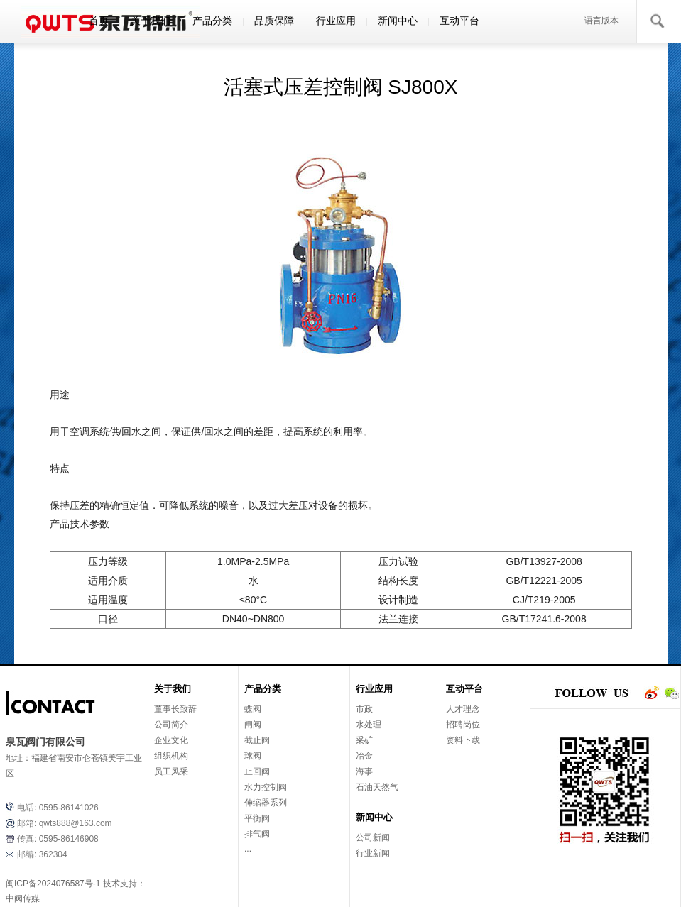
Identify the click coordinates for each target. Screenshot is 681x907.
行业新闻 (373, 853)
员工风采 (171, 771)
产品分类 (212, 20)
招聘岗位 (463, 725)
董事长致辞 (175, 709)
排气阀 (257, 834)
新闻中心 (398, 20)
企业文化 (171, 740)
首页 (99, 20)
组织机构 (171, 756)
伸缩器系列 (265, 803)
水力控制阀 (265, 787)
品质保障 (274, 20)
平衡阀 (257, 818)
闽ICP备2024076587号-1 (53, 884)
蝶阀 (252, 709)
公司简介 (171, 725)
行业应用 (336, 20)
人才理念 (463, 709)
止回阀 (257, 771)
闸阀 (252, 725)
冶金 (364, 756)
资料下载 (463, 740)
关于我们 (150, 20)
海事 (364, 771)
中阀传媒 (23, 898)
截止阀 (257, 740)
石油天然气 (377, 787)
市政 (364, 709)
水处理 (368, 725)
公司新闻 (373, 837)
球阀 (252, 756)
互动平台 (459, 20)
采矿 (364, 740)
